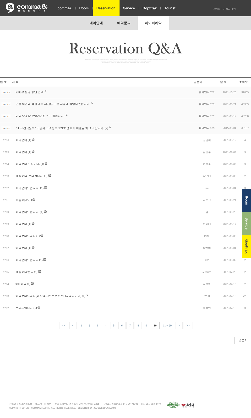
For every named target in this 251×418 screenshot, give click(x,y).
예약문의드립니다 (27, 260)
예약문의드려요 (26, 236)
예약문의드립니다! (27, 188)
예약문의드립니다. (27, 212)
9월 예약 (21, 284)
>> (188, 325)
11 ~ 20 (167, 325)
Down (216, 9)
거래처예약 (229, 9)
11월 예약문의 (24, 272)
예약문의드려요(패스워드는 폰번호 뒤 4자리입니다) (48, 296)
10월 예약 (22, 200)
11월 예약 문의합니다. (30, 176)
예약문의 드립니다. (28, 164)
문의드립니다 (24, 307)
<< (64, 325)
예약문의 (21, 140)
